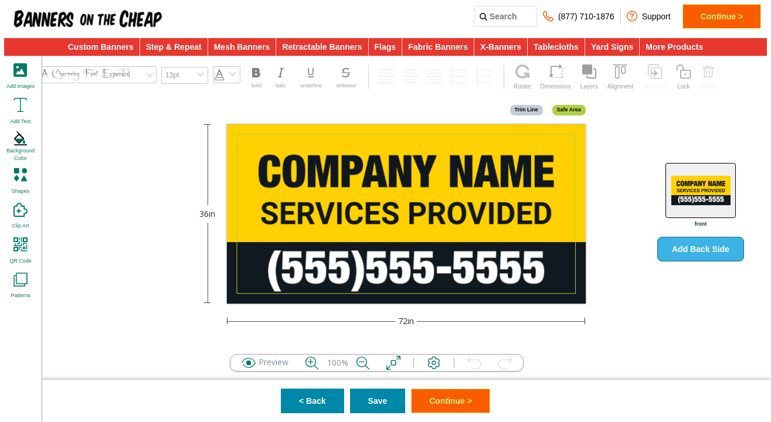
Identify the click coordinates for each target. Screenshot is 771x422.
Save (378, 401)
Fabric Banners (438, 47)
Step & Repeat (174, 47)
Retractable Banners (322, 47)
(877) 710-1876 (578, 16)
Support (649, 16)
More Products (674, 47)
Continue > (722, 16)
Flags (385, 47)
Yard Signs (612, 47)
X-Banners (500, 47)
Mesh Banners (242, 47)
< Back (312, 401)
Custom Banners (101, 47)
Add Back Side (700, 249)
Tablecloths (556, 47)
